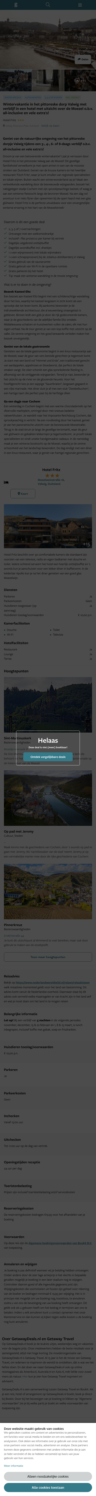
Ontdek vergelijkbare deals (47, 757)
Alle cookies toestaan (48, 1487)
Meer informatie (13, 1466)
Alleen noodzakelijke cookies (48, 1476)
